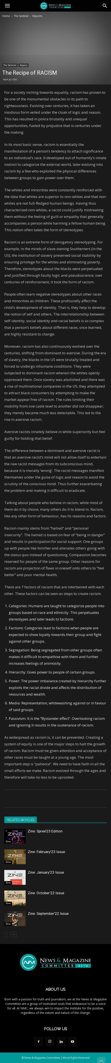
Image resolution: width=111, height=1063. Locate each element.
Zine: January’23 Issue (46, 872)
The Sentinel (21, 16)
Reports (37, 16)
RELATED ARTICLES (20, 820)
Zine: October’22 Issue (46, 893)
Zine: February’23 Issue (46, 852)
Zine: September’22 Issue (48, 913)
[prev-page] (7, 934)
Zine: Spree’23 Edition (45, 831)
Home (6, 16)
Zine (8, 841)
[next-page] (13, 934)
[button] (7, 6)
